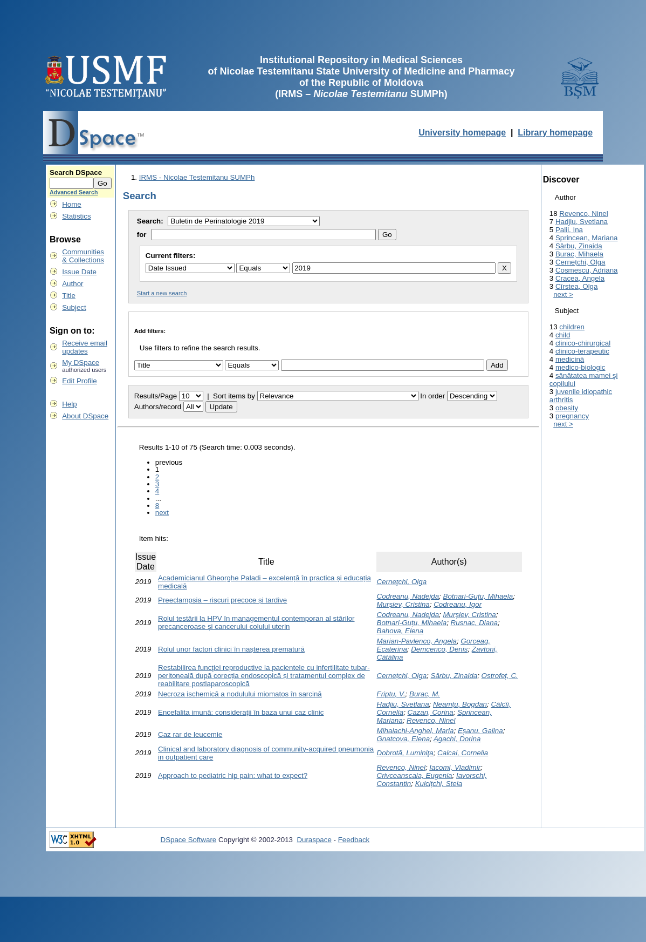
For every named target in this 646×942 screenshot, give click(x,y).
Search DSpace (76, 172)
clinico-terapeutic (582, 351)
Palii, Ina (569, 230)
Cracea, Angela (579, 278)
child (562, 335)
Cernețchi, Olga (402, 676)
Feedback (354, 840)
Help (69, 404)
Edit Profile (79, 381)
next (162, 513)
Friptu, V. (391, 694)
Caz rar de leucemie (190, 734)
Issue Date (79, 272)
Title (68, 296)
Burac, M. (424, 694)
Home (71, 204)
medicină (569, 359)
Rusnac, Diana (474, 623)
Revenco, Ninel (431, 720)
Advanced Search (74, 192)
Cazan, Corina (430, 712)
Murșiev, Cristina (403, 604)
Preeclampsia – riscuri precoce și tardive (222, 600)
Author (72, 284)
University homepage (462, 132)
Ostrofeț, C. (500, 676)
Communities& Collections (83, 256)
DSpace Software (189, 840)
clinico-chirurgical (582, 343)
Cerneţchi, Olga (402, 582)
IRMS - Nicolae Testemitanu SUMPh (197, 177)
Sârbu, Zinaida (454, 676)
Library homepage (555, 132)
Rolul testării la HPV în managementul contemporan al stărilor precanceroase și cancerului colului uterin (256, 622)
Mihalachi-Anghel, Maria (415, 731)
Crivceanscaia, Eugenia (414, 775)
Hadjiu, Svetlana (403, 704)
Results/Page (155, 396)
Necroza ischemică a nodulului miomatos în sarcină (240, 694)
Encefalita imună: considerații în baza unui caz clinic (241, 712)
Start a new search (162, 293)
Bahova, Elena (400, 631)
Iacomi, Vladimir (454, 767)
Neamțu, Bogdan (460, 704)
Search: (151, 221)
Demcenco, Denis (439, 649)
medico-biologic (580, 367)
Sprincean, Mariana (586, 238)
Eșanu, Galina (480, 731)
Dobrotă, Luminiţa (405, 753)
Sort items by (234, 396)
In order (432, 396)
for (142, 235)
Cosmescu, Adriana (586, 270)
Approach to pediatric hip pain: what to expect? (232, 775)
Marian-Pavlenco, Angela (417, 641)
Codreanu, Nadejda (408, 596)
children (572, 327)
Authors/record (157, 407)
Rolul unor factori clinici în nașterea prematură (231, 649)
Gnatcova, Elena (403, 739)
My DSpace (80, 362)
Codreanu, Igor (458, 604)
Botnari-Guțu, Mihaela (478, 596)
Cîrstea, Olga (576, 286)
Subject (74, 307)
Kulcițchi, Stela (438, 784)
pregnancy (572, 416)
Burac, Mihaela (579, 254)
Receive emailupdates (84, 347)
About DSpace (85, 416)
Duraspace (314, 840)
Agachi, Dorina (457, 739)
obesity (566, 408)
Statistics (76, 216)
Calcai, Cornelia (462, 753)
